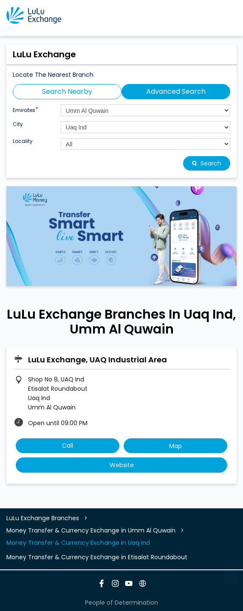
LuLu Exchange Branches (43, 518)
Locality (23, 141)
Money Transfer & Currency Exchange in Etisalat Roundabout (96, 557)
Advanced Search (176, 91)
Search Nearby (67, 91)
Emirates (25, 109)
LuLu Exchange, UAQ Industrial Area (97, 359)
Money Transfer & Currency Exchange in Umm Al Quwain (90, 530)
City (18, 124)
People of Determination (121, 602)
